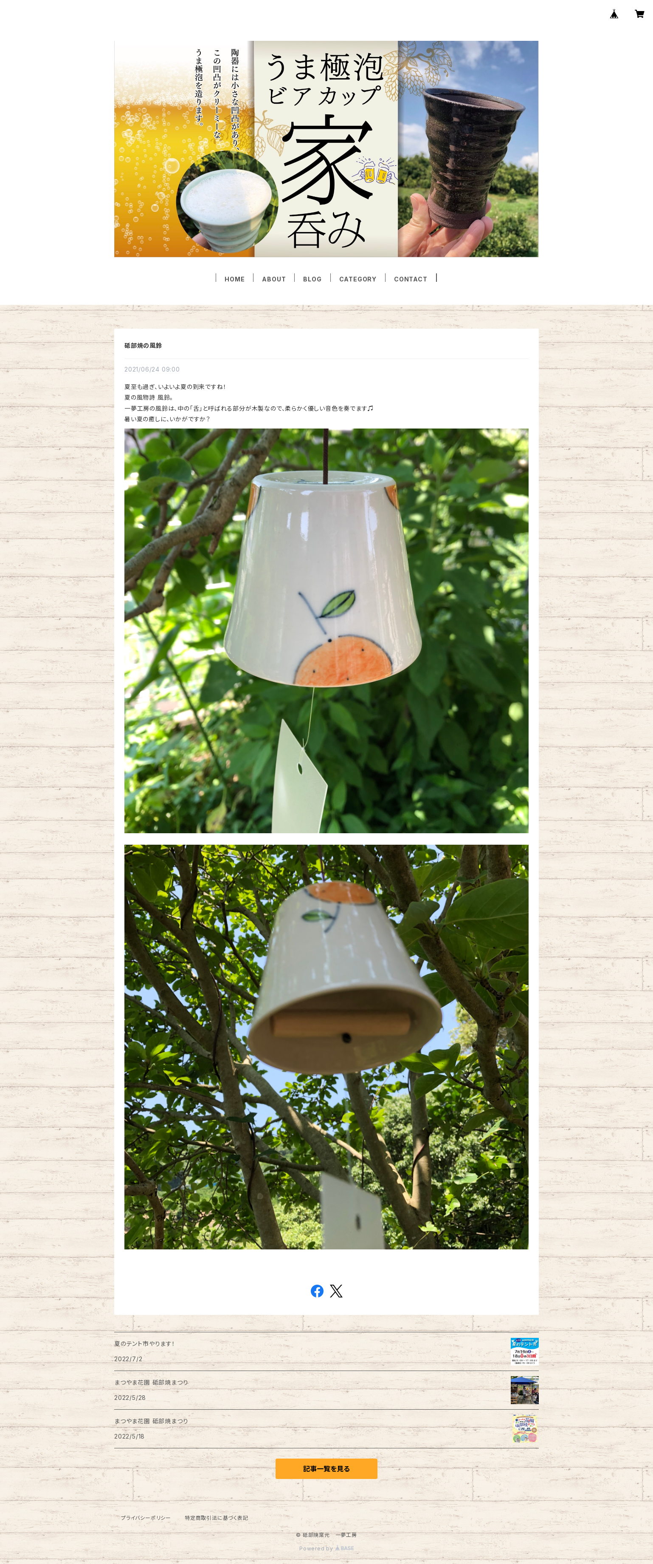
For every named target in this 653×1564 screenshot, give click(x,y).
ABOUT (274, 279)
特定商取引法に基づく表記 (216, 1518)
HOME (235, 279)
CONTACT (411, 279)
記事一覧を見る (326, 1469)
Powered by (326, 1548)
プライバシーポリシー (146, 1518)
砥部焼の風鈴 (143, 345)
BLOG (312, 279)
